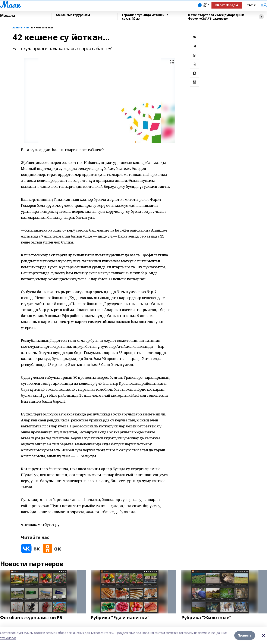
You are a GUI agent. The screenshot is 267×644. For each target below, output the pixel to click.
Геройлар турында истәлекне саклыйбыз (145, 16)
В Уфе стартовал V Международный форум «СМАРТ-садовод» (216, 16)
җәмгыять (20, 27)
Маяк (10, 4)
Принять (245, 635)
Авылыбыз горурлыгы (73, 15)
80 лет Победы (226, 5)
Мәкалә (7, 15)
